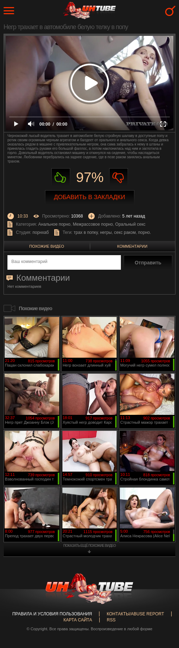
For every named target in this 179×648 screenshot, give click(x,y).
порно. (144, 232)
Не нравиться (118, 177)
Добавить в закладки (89, 197)
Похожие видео (46, 246)
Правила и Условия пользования (52, 613)
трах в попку (86, 232)
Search (170, 11)
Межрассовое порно (93, 224)
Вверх (163, 610)
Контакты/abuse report (135, 613)
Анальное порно (54, 224)
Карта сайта (77, 619)
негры (106, 232)
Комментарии (132, 246)
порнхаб (41, 232)
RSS (111, 619)
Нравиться (60, 177)
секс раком (125, 232)
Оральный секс (130, 224)
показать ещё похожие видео (89, 546)
